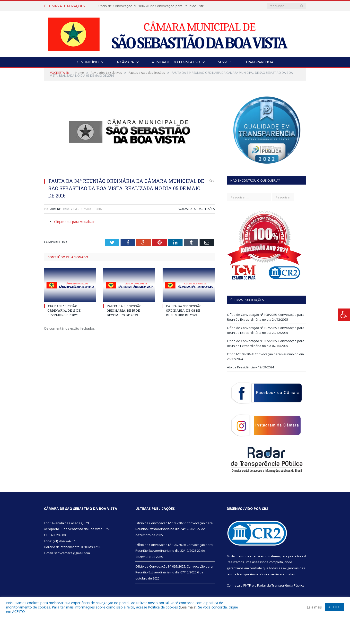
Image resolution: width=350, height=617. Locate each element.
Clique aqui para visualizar (74, 221)
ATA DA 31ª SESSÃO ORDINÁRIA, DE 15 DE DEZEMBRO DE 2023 (64, 310)
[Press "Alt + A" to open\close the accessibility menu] (344, 314)
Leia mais (187, 607)
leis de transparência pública (248, 574)
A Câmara (125, 62)
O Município (88, 62)
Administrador (61, 209)
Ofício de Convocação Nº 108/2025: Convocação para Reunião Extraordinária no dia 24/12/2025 (154, 6)
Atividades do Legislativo (176, 62)
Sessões (225, 62)
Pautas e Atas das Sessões (196, 209)
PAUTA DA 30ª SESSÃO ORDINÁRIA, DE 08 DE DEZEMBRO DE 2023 (183, 310)
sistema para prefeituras (286, 556)
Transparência (259, 62)
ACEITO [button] (334, 607)
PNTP (247, 585)
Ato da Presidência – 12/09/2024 (250, 367)
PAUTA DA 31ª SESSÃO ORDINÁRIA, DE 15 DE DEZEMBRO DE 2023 (124, 310)
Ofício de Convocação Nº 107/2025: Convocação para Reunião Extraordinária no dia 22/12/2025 (265, 330)
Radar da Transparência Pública (281, 585)
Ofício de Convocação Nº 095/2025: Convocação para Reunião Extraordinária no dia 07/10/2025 (265, 343)
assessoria (260, 562)
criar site (256, 556)
